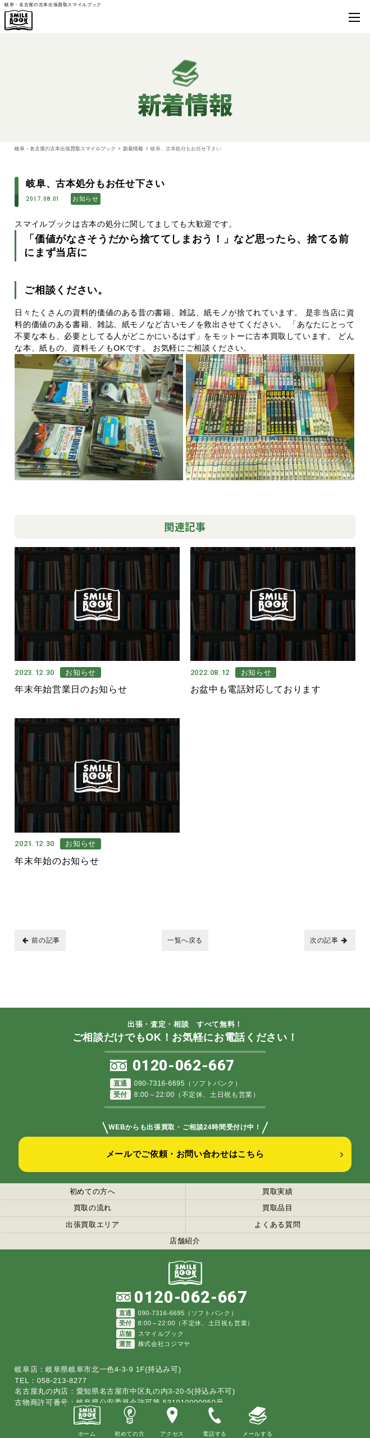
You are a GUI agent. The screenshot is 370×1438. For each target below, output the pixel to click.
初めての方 (129, 1420)
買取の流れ (93, 1206)
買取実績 (277, 1190)
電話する (215, 1420)
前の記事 (41, 939)
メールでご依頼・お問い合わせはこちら (185, 1152)
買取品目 (277, 1206)
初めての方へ (93, 1190)
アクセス (172, 1420)
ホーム (87, 1420)
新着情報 (133, 148)
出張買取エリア (93, 1223)
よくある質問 (277, 1223)
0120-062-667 (184, 1063)
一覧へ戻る (185, 939)
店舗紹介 (185, 1239)
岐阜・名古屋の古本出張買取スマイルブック (65, 148)
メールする (257, 1420)
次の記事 (329, 939)
